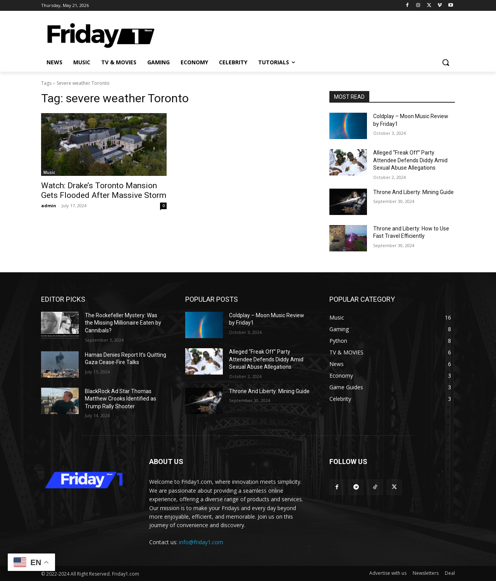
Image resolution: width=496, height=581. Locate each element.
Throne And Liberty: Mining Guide (413, 192)
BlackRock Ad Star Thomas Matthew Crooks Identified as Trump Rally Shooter (120, 398)
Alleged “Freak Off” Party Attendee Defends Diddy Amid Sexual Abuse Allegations (410, 160)
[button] (445, 62)
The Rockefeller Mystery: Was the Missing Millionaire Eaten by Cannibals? (123, 322)
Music (49, 172)
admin (48, 205)
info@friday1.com (201, 542)
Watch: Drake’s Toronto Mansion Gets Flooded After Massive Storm (103, 190)
